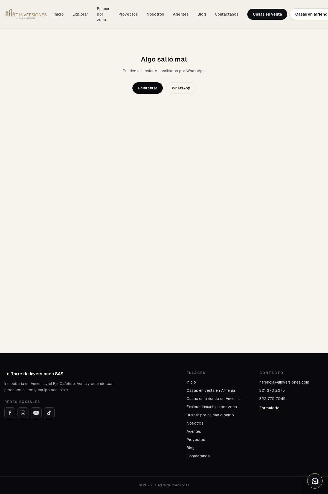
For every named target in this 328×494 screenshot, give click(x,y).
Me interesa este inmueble (271, 219)
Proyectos (128, 14)
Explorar (80, 14)
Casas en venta (267, 14)
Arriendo (23, 180)
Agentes (181, 14)
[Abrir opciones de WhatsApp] (315, 481)
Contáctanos (227, 14)
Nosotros (155, 14)
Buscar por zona (103, 14)
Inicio (59, 14)
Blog (202, 14)
